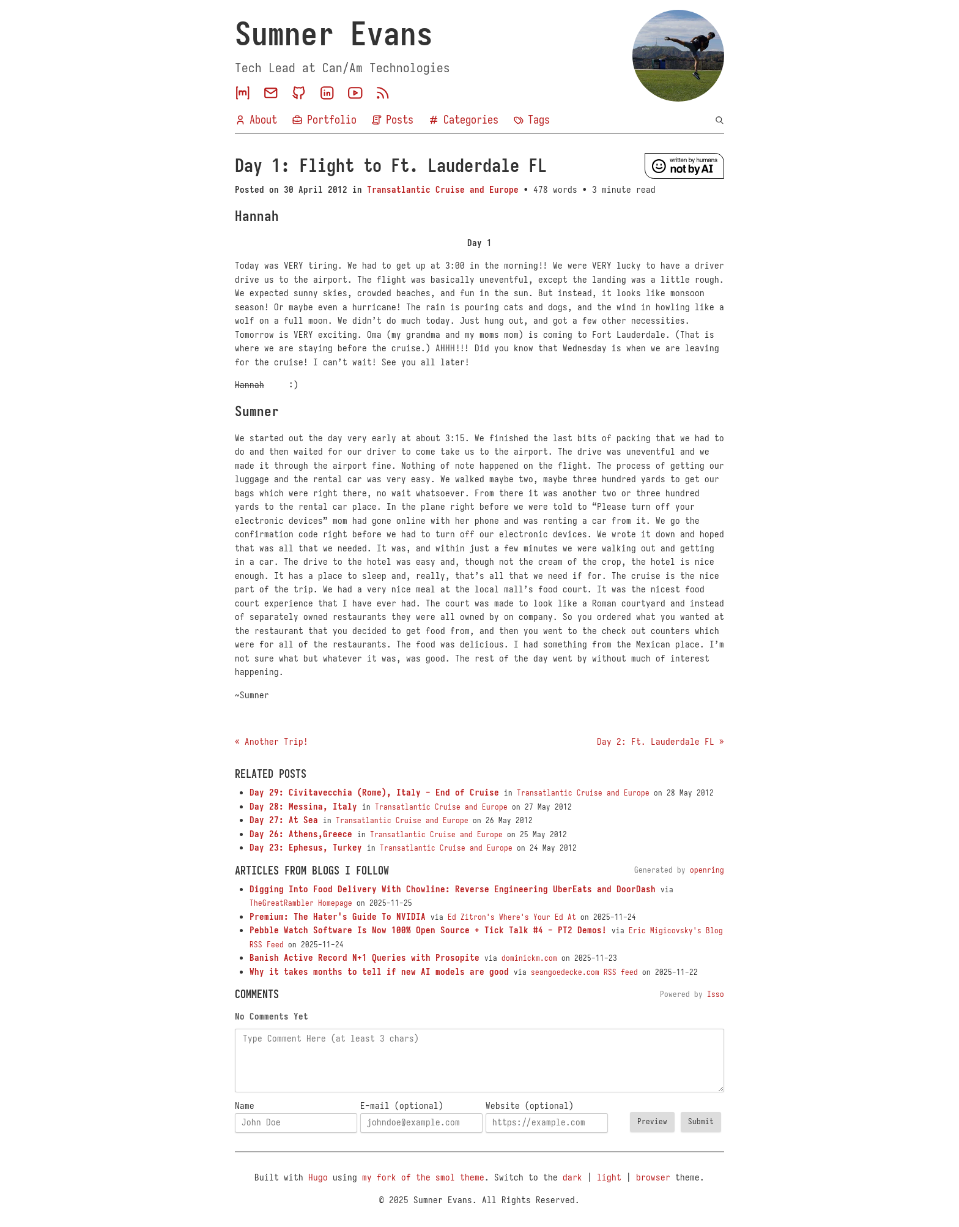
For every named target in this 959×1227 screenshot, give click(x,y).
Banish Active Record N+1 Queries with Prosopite (365, 957)
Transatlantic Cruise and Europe (443, 189)
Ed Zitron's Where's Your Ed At (512, 917)
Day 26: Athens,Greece (301, 834)
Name (244, 1105)
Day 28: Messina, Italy (303, 806)
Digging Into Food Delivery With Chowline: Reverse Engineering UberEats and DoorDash (453, 889)
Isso (715, 994)
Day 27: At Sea (284, 820)
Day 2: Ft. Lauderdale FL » (660, 741)
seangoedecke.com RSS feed (584, 972)
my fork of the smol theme (423, 1177)
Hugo (318, 1177)
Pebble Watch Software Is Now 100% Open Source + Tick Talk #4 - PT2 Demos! (428, 930)
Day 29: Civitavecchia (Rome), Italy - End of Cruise (374, 792)
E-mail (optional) (401, 1105)
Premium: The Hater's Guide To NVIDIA (338, 916)
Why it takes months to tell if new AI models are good (379, 971)
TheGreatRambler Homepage (301, 903)
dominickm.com (529, 958)
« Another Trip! (271, 741)
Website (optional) (530, 1105)
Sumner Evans (334, 34)
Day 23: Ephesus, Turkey (306, 847)
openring (707, 870)
